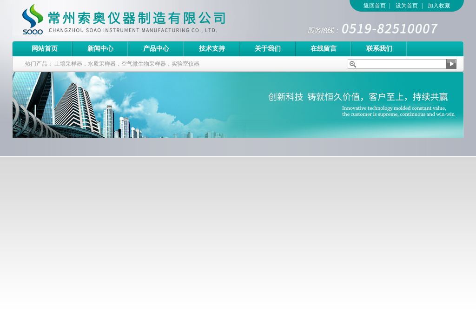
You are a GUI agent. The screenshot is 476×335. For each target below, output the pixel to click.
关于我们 (268, 48)
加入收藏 (439, 5)
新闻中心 (100, 48)
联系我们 (379, 48)
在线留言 (324, 48)
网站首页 (45, 48)
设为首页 (407, 5)
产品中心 (156, 48)
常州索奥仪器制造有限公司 (140, 20)
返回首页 (375, 5)
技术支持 (212, 48)
